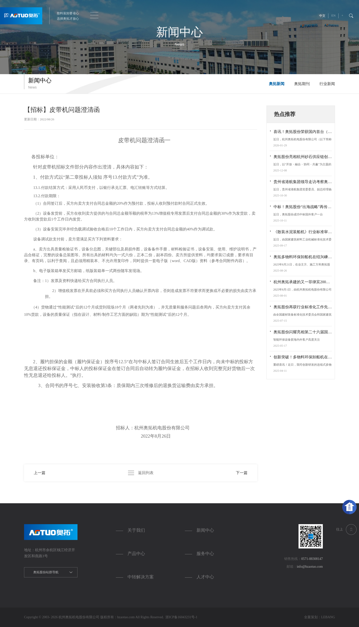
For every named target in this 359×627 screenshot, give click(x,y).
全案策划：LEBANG (319, 617)
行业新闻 (327, 84)
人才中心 (205, 576)
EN (333, 15)
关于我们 (136, 530)
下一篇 (242, 473)
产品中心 (136, 553)
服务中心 (205, 553)
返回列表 (141, 473)
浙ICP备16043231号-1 (180, 617)
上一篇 (39, 473)
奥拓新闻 (276, 84)
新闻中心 (205, 530)
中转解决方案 (141, 576)
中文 (322, 16)
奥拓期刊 (302, 84)
